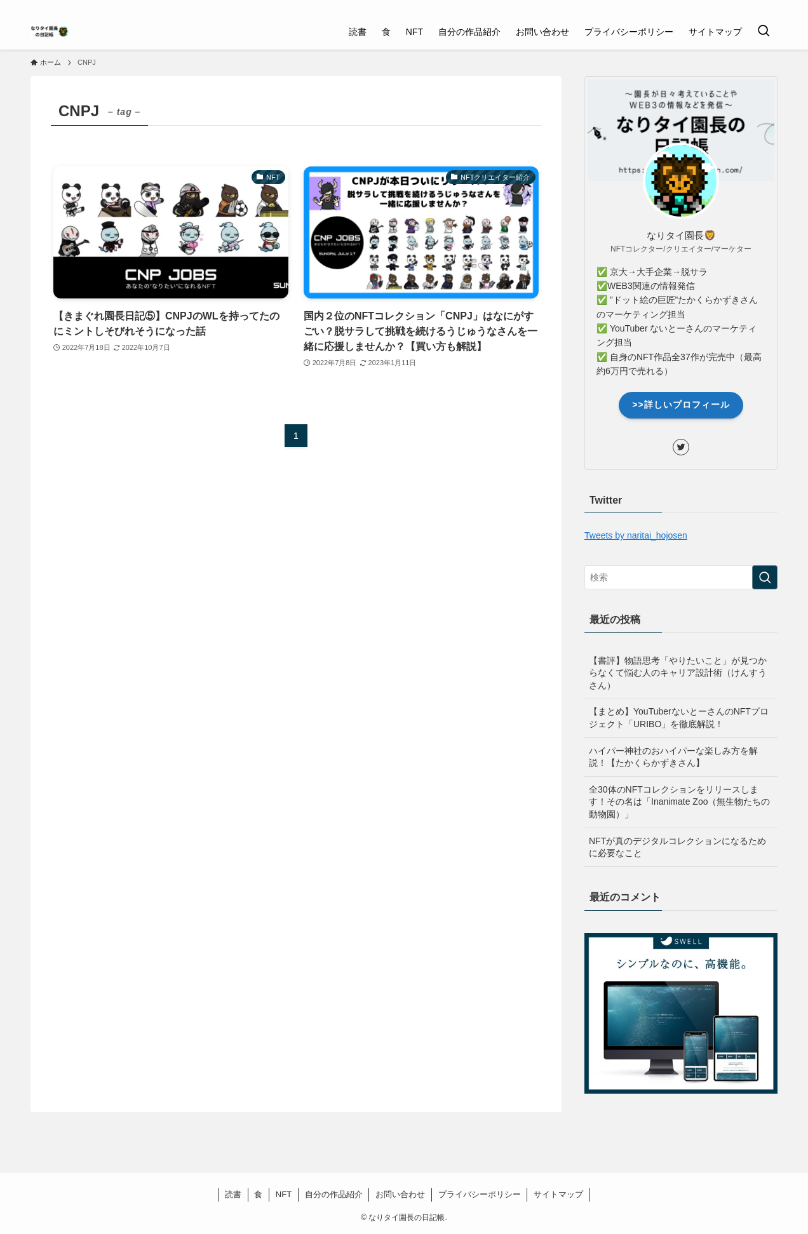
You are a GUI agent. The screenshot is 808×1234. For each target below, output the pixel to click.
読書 (233, 1194)
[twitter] (752, 7)
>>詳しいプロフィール (680, 404)
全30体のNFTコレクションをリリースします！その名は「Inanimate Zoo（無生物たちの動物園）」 (680, 801)
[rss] (769, 7)
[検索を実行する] (765, 577)
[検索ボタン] (764, 32)
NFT (284, 1194)
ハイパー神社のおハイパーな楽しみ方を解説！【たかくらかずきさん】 (673, 757)
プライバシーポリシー (479, 1194)
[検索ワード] (681, 577)
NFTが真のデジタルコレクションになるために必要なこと (677, 847)
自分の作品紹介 (334, 1194)
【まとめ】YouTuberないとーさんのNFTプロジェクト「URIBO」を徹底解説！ (679, 717)
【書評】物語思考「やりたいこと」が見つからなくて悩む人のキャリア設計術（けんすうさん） (678, 672)
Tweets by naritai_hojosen (635, 535)
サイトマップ (558, 1194)
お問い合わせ (400, 1194)
